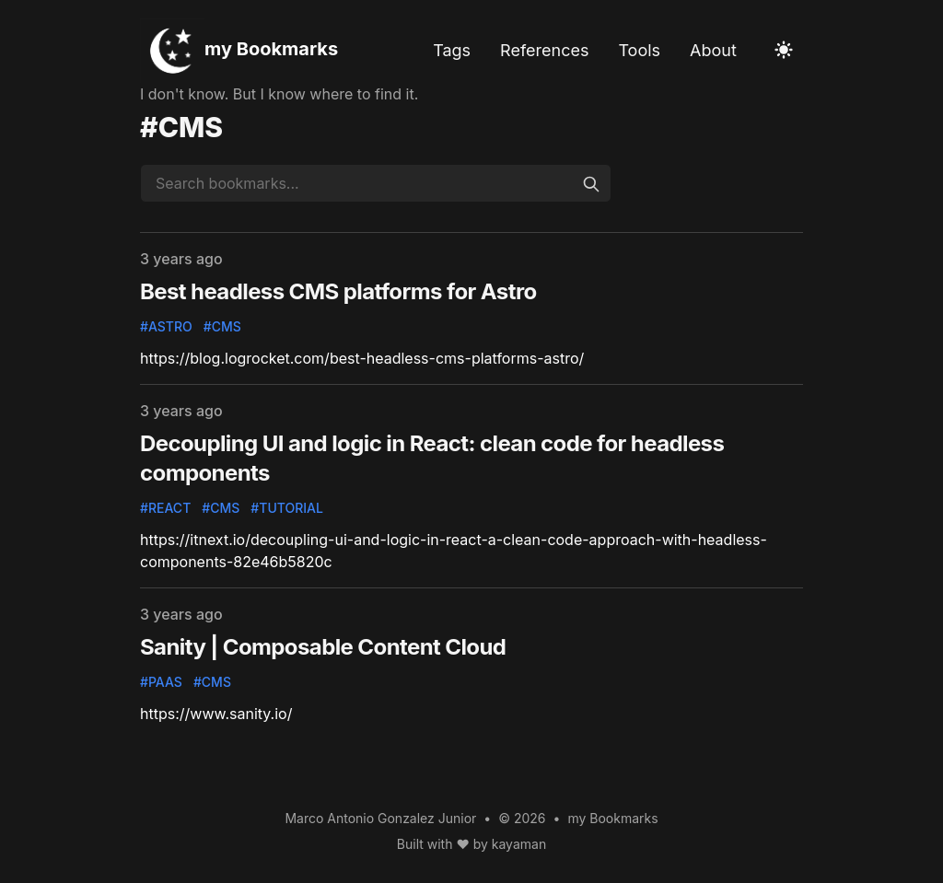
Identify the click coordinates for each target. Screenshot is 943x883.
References (544, 50)
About (713, 50)
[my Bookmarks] (172, 50)
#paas (161, 682)
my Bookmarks (271, 49)
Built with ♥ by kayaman (471, 844)
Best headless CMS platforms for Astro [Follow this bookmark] (338, 291)
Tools (639, 50)
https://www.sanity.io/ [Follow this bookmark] (216, 713)
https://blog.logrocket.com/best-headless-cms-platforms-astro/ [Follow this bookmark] (362, 358)
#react (165, 508)
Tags (452, 50)
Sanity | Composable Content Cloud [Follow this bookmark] (323, 646)
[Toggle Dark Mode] (783, 49)
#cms (222, 326)
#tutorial (286, 508)
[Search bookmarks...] (375, 183)
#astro (166, 326)
